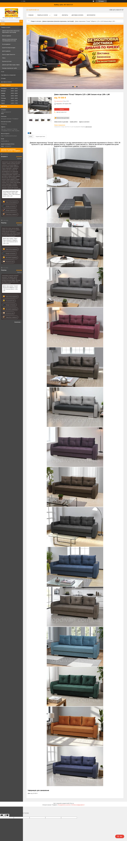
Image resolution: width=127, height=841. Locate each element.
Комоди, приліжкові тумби (9, 68)
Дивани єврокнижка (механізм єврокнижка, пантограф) (10, 31)
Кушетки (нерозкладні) (8, 47)
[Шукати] (21, 21)
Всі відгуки (17, 322)
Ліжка (3, 58)
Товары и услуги (5, 27)
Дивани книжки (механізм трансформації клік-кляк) (9, 40)
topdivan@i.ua (5, 141)
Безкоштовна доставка (63, 118)
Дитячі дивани (6, 51)
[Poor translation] (6, 815)
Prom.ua (72, 803)
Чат (119, 836)
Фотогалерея (91, 15)
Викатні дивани (6, 36)
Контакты (65, 15)
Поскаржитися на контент (64, 805)
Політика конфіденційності (77, 805)
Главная (30, 15)
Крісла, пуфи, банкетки (8, 54)
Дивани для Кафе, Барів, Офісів (10, 64)
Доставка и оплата (6, 82)
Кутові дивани (6, 44)
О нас (2, 71)
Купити (62, 109)
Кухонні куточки (6, 61)
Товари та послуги (36, 21)
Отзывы (3, 78)
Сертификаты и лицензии (8, 75)
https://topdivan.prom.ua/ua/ (9, 136)
